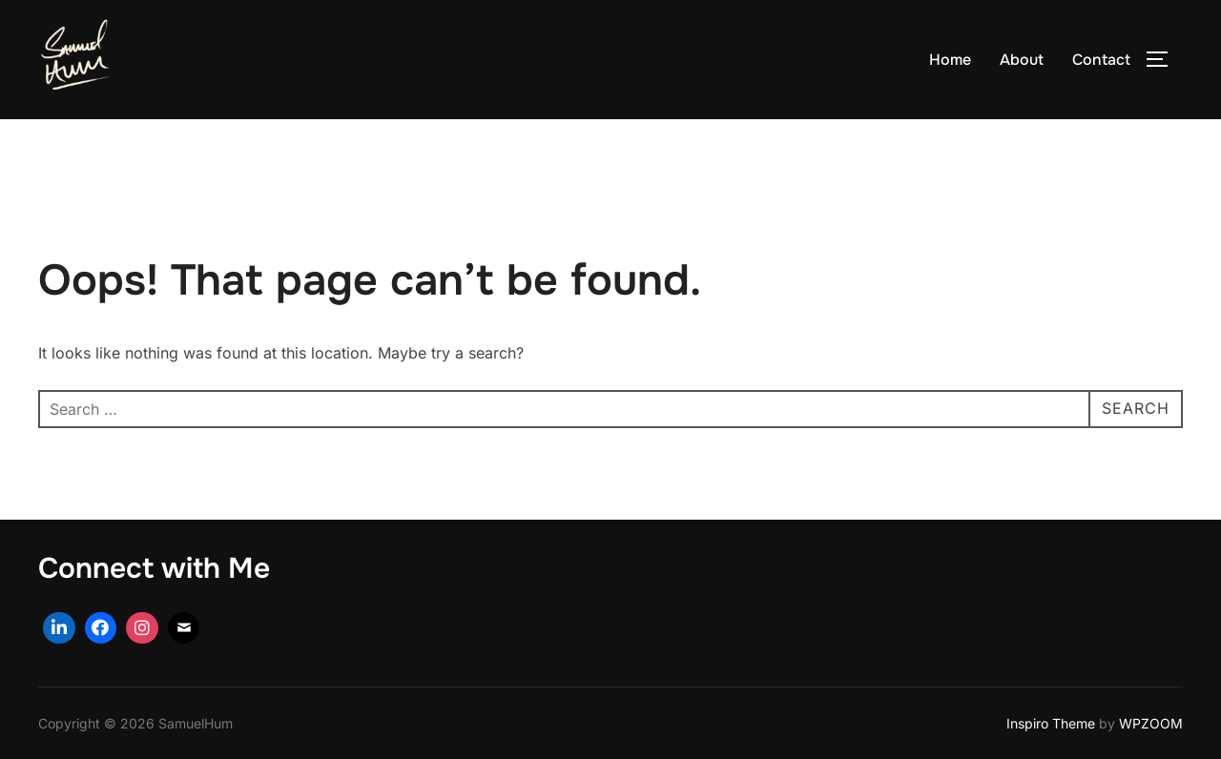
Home (950, 60)
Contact (1101, 60)
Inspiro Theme (1050, 723)
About (1022, 60)
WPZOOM (1151, 723)
